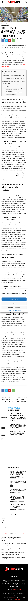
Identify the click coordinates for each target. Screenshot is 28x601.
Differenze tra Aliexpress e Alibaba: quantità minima (13, 90)
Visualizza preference (14, 307)
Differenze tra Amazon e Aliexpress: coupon (14, 85)
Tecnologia (6, 25)
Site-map (4, 593)
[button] (26, 291)
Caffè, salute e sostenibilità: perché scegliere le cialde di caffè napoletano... (17, 498)
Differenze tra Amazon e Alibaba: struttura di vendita (13, 76)
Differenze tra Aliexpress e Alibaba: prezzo (14, 88)
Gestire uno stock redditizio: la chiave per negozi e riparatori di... (17, 506)
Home (2, 23)
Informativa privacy (17, 310)
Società (3, 524)
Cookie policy (9, 310)
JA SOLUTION (17, 599)
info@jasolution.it (17, 589)
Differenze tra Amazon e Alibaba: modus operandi (15, 79)
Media (6, 23)
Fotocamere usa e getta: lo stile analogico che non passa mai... (18, 490)
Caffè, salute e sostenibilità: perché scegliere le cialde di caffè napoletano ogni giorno (12, 553)
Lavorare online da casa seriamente (21, 400)
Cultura (3, 435)
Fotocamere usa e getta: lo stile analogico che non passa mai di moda (17, 433)
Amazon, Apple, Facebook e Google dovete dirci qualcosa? (14, 93)
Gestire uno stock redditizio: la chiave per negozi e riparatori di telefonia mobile (13, 558)
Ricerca (3, 522)
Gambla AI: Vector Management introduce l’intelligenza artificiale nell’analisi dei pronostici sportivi (18, 417)
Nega (14, 303)
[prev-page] (2, 439)
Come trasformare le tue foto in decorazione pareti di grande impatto (18, 426)
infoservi (13, 597)
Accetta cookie (14, 299)
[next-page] (5, 439)
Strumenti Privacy (20, 593)
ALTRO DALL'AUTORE (14, 410)
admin (3, 38)
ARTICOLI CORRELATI (14, 408)
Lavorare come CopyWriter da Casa (7, 400)
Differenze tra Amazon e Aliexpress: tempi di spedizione (14, 82)
